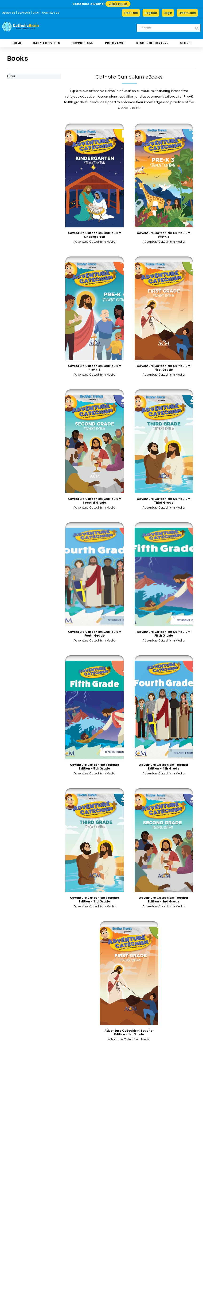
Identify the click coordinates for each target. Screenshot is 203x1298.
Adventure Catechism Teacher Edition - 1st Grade (129, 1032)
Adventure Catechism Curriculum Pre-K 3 (164, 235)
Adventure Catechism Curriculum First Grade (164, 368)
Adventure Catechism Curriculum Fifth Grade (164, 634)
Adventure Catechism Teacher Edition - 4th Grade (163, 766)
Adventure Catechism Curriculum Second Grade (94, 501)
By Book (19, 108)
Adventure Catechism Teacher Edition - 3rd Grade (94, 899)
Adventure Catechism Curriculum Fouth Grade (94, 634)
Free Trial (131, 13)
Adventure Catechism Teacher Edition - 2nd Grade (163, 899)
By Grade (20, 99)
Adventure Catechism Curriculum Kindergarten (94, 235)
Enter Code (187, 13)
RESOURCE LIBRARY (152, 43)
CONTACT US (50, 13)
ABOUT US (9, 13)
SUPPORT (24, 13)
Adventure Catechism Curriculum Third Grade (164, 501)
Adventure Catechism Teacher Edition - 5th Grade (94, 766)
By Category (23, 118)
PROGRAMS (115, 43)
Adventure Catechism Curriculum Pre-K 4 (94, 368)
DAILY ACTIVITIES (46, 43)
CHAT (36, 13)
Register (150, 13)
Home (17, 43)
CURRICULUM (82, 43)
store (185, 43)
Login (168, 13)
